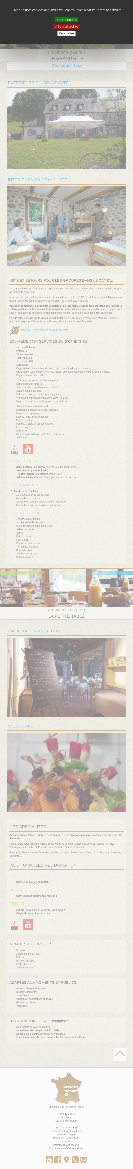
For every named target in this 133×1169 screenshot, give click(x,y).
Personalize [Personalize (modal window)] (66, 33)
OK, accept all (66, 19)
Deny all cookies (66, 26)
